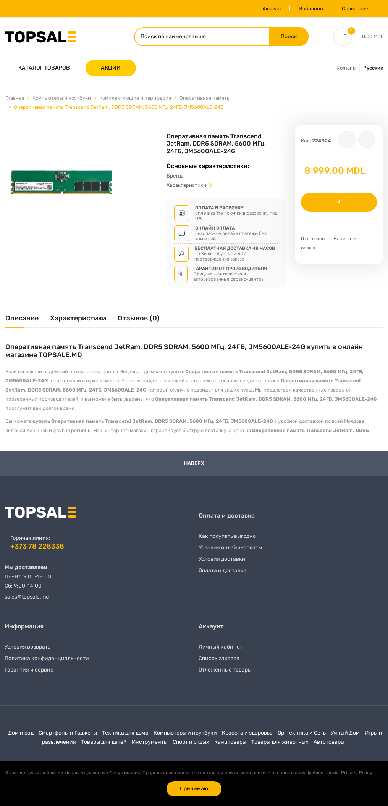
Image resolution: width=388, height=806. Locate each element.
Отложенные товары (225, 670)
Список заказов (219, 658)
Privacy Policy (356, 772)
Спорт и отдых (191, 742)
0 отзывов (313, 238)
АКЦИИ (111, 68)
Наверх (194, 463)
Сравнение (355, 8)
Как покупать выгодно (227, 536)
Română (346, 68)
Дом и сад (21, 733)
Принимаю (194, 788)
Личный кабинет (220, 647)
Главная (14, 98)
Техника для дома (125, 733)
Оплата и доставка (223, 570)
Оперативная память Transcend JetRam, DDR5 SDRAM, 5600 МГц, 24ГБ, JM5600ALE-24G (119, 107)
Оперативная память (204, 98)
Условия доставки (222, 559)
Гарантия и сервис (29, 670)
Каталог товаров (37, 68)
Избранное (312, 8)
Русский (373, 68)
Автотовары (329, 742)
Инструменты (150, 742)
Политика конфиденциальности (47, 658)
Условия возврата (28, 647)
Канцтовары (230, 742)
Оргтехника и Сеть (302, 733)
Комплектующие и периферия (135, 98)
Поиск (289, 36)
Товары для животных (280, 742)
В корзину (339, 205)
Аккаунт (272, 8)
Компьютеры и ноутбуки (61, 98)
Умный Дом (345, 733)
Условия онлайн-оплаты (230, 547)
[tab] (22, 321)
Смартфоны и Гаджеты (68, 733)
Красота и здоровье (247, 733)
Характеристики (190, 185)
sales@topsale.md (27, 597)
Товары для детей (104, 742)
